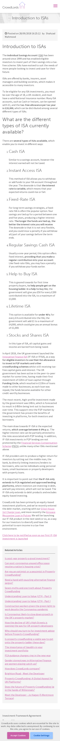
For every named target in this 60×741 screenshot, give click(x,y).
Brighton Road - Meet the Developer (24, 673)
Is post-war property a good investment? (27, 558)
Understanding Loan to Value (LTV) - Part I (28, 601)
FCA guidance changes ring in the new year (28, 655)
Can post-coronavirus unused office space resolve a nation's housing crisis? (27, 565)
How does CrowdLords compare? (22, 668)
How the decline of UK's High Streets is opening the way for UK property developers (29, 624)
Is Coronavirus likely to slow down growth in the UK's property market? (29, 616)
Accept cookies (18, 735)
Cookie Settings (41, 735)
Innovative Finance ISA (14, 356)
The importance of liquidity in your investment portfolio (24, 649)
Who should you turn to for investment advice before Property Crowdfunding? (30, 632)
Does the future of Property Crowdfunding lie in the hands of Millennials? (29, 688)
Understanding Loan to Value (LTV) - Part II (28, 596)
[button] (55, 5)
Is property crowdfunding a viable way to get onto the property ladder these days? (29, 640)
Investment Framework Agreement (21, 715)
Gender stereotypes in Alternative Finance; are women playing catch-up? (28, 662)
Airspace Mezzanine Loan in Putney (28, 513)
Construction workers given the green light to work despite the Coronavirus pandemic (30, 607)
